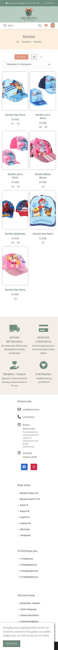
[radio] (13, 123)
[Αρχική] (18, 41)
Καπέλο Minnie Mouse (43, 176)
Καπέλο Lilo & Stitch (43, 116)
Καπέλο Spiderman (15, 233)
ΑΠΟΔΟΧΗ (11, 643)
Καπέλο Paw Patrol (15, 114)
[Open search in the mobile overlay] (37, 25)
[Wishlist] (45, 25)
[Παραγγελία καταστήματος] (29, 64)
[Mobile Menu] (8, 25)
